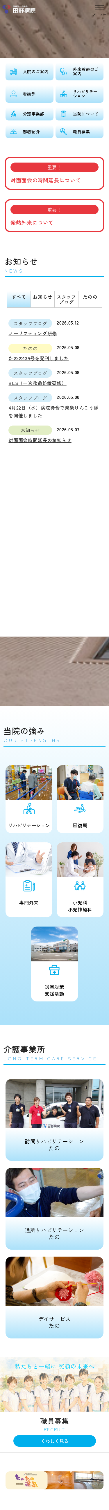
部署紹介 (31, 131)
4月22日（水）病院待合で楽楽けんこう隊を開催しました (53, 411)
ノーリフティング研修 (32, 333)
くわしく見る (55, 1440)
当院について (86, 114)
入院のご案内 (36, 71)
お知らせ (42, 296)
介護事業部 (33, 114)
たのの (90, 296)
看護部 (29, 93)
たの (54, 1115)
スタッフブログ (66, 299)
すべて (19, 296)
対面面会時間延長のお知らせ (39, 440)
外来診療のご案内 (86, 71)
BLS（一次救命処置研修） (37, 382)
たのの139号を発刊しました (38, 358)
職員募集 (81, 131)
